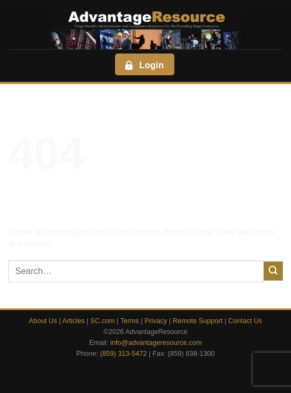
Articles (73, 321)
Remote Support (198, 321)
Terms (129, 321)
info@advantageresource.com (156, 343)
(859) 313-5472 (123, 354)
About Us (43, 321)
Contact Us (245, 321)
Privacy (155, 321)
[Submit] (273, 271)
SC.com (102, 321)
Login (143, 65)
